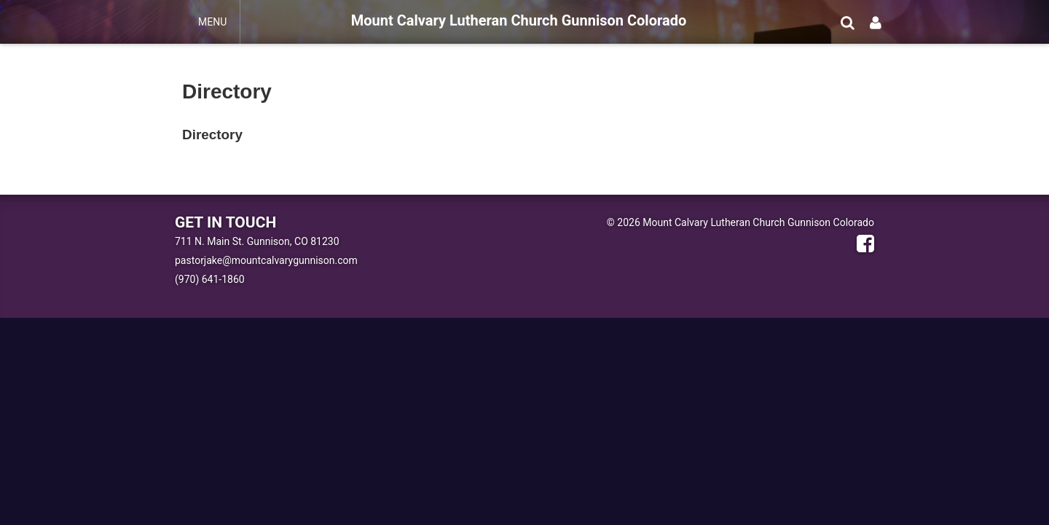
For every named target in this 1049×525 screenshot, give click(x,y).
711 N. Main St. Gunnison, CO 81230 (257, 241)
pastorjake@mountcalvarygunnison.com (266, 260)
